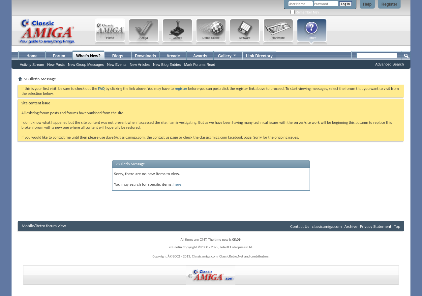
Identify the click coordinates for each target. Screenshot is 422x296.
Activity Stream (32, 65)
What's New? (88, 56)
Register (389, 4)
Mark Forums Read (199, 65)
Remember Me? (304, 12)
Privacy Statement (375, 226)
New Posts (56, 65)
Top (397, 226)
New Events (117, 65)
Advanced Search (389, 64)
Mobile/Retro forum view (44, 225)
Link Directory (259, 56)
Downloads (145, 56)
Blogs (117, 56)
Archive (350, 226)
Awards (200, 56)
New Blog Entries (167, 65)
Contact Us (299, 226)
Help (367, 4)
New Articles (140, 65)
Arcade (173, 56)
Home (31, 56)
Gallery (227, 55)
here (177, 184)
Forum (59, 56)
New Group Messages (86, 65)
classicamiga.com (327, 226)
